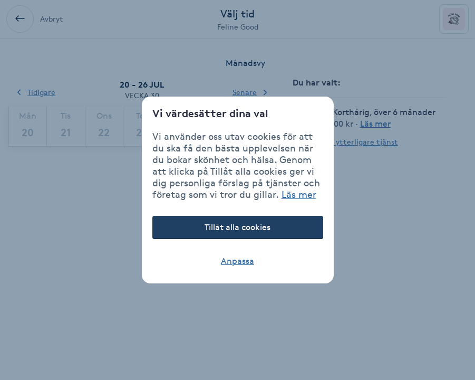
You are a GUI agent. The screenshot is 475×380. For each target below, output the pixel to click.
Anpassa (237, 261)
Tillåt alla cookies (237, 227)
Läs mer (299, 194)
